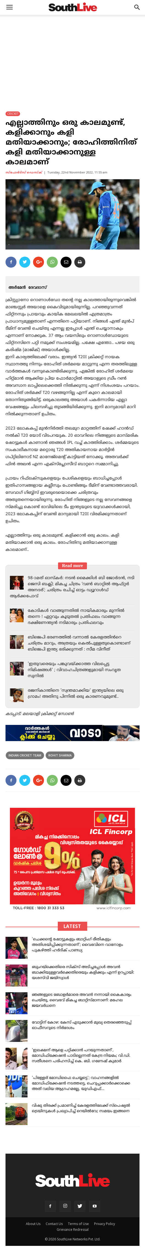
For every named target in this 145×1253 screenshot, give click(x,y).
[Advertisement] (72, 56)
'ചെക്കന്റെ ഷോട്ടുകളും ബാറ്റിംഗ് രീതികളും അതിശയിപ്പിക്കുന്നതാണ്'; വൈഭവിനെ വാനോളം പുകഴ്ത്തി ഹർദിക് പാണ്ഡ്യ (77, 945)
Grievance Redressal (73, 1229)
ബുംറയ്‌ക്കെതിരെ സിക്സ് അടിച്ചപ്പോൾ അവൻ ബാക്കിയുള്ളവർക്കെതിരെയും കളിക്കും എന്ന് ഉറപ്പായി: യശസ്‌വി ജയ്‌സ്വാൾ (83, 972)
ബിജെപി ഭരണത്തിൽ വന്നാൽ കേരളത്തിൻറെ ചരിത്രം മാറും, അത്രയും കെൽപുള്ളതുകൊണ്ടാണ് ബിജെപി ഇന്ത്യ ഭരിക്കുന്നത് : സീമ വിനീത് (79, 643)
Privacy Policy (104, 1223)
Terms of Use (78, 1223)
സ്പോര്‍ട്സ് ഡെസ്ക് (24, 173)
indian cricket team (25, 755)
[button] (137, 7)
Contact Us (54, 1223)
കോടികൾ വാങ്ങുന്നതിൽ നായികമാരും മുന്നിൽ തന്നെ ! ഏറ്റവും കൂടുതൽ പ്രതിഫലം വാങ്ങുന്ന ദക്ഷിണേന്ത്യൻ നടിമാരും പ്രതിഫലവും (76, 617)
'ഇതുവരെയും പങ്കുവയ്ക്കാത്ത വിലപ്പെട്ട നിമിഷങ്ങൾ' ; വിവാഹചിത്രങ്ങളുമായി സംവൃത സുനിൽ (74, 670)
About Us (33, 1223)
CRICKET (12, 114)
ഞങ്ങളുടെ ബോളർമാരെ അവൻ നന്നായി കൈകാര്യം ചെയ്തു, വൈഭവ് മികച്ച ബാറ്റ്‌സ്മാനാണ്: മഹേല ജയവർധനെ (81, 1000)
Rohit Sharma (60, 755)
